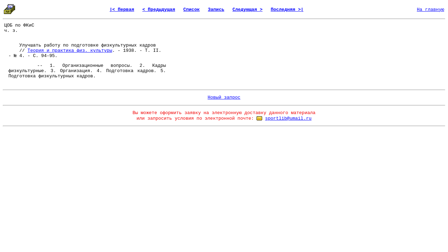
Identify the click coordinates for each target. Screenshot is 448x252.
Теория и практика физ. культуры (70, 50)
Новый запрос (224, 97)
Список (191, 9)
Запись (216, 9)
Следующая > (247, 9)
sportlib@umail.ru (288, 118)
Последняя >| (287, 9)
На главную (430, 9)
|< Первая (122, 9)
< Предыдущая (158, 9)
